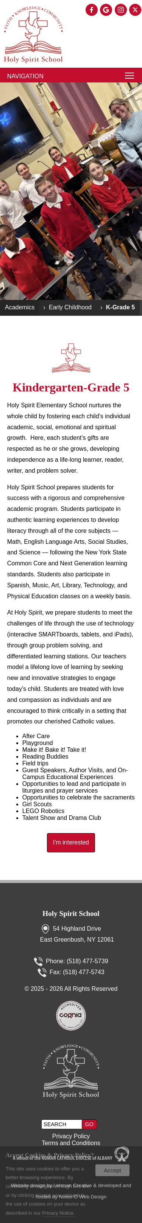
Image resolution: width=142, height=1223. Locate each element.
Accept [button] (112, 1170)
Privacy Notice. (58, 1213)
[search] (62, 1124)
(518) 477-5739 (87, 961)
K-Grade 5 (120, 307)
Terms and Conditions (71, 1143)
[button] (89, 1124)
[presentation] (92, 10)
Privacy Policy (71, 1136)
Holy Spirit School (70, 913)
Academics (19, 307)
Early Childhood (70, 307)
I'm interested (71, 842)
